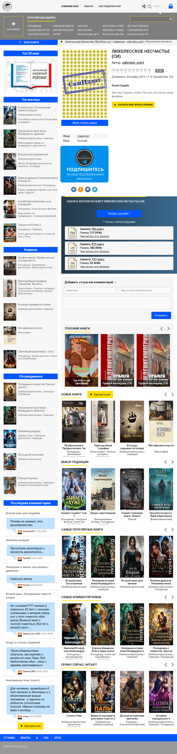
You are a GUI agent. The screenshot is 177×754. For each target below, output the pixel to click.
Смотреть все (100, 394)
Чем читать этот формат (94, 236)
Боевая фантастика (39, 30)
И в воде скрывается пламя (132, 447)
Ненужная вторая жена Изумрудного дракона (103, 582)
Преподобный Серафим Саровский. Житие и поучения (103, 447)
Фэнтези (83, 26)
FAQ (46, 737)
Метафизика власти (161, 445)
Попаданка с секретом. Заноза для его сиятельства (161, 649)
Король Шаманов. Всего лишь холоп (103, 649)
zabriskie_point (135, 41)
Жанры (88, 6)
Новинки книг (70, 6)
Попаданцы (35, 26)
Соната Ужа (74, 715)
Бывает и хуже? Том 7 (74, 514)
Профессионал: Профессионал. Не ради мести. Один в (74, 447)
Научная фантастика (40, 34)
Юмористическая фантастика (70, 30)
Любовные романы (113, 30)
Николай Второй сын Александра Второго (74, 649)
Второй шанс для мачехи (132, 582)
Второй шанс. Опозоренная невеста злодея (74, 582)
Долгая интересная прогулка (132, 717)
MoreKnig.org (27, 6)
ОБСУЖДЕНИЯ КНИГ (110, 6)
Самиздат (83, 136)
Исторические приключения (119, 34)
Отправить (161, 315)
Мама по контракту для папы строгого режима (103, 717)
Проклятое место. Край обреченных (161, 514)
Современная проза (139, 30)
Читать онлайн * (119, 213)
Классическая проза (139, 34)
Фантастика (85, 30)
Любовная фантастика (66, 26)
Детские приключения (140, 26)
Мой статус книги (85, 123)
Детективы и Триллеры (115, 26)
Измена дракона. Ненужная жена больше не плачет (161, 582)
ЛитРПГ (57, 34)
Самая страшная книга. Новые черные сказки (132, 514)
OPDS (57, 737)
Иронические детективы (92, 34)
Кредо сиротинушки (103, 513)
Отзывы (9, 737)
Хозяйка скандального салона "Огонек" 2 (161, 717)
